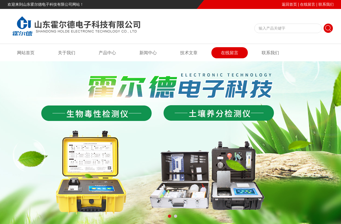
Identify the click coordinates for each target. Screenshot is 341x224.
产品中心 (107, 52)
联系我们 (326, 4)
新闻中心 (148, 52)
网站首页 (26, 52)
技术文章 (189, 52)
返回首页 (289, 4)
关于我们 (66, 52)
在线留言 (307, 4)
